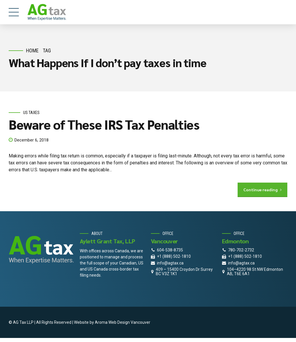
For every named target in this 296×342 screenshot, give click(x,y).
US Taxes (31, 112)
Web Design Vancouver (129, 322)
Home (32, 50)
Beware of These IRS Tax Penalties (104, 124)
